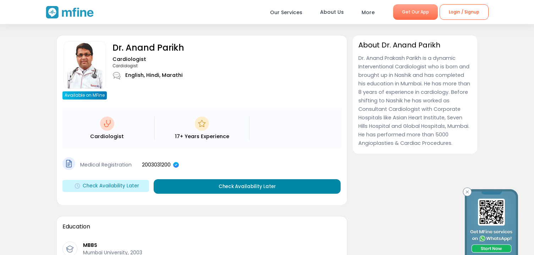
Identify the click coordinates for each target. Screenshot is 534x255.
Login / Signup (464, 12)
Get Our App (415, 12)
